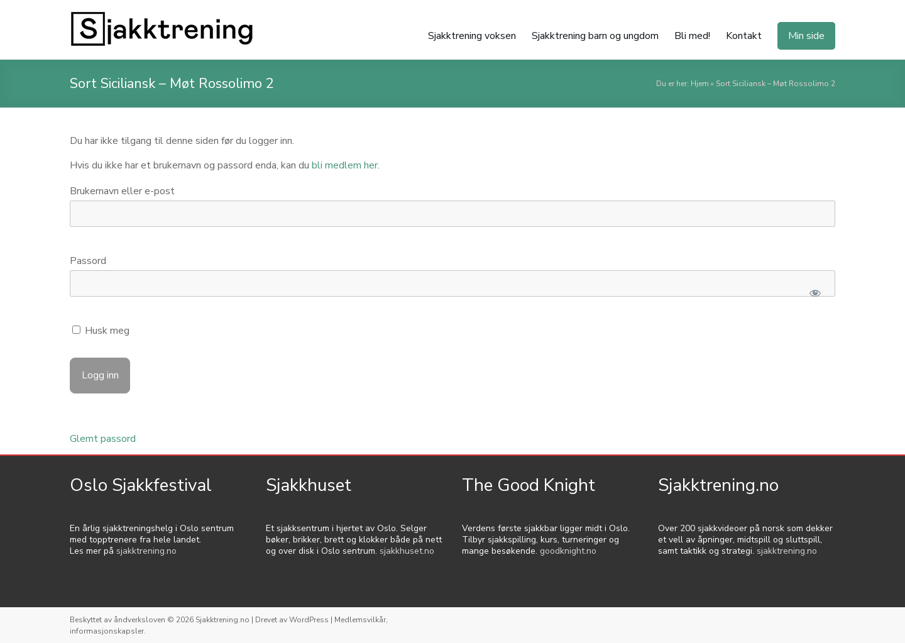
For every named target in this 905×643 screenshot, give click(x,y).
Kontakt (744, 36)
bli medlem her (345, 165)
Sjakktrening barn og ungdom (595, 36)
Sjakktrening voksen (472, 36)
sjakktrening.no (146, 551)
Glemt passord (103, 439)
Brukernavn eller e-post (122, 191)
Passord (88, 261)
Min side (806, 36)
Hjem (700, 84)
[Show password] (814, 293)
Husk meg (100, 331)
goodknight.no (568, 551)
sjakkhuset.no (407, 551)
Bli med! (692, 36)
